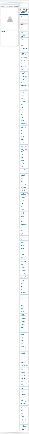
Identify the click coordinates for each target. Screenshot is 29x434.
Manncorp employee (22, 215)
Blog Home (21, 5)
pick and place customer (22, 267)
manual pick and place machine (13, 6)
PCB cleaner (22, 252)
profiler (21, 286)
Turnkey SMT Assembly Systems (23, 409)
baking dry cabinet (22, 63)
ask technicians (22, 45)
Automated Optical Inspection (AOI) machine (24, 48)
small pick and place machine (23, 324)
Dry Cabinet (21, 126)
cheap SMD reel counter (22, 88)
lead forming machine (22, 175)
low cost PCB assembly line (23, 194)
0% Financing (22, 32)
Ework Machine (22, 139)
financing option (22, 142)
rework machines (22, 305)
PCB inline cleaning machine (23, 261)
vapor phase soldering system (23, 419)
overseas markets (22, 242)
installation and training (22, 167)
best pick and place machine (23, 72)
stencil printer (22, 388)
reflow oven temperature (22, 295)
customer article (22, 105)
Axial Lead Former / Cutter (23, 60)
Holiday (21, 156)
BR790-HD (21, 82)
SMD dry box (22, 328)
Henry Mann (22, 154)
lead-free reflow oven (22, 177)
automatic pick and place (23, 56)
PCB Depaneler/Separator (23, 258)
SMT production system (22, 353)
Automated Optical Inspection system (24, 53)
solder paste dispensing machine (23, 374)
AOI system (21, 41)
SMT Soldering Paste (22, 362)
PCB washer (22, 264)
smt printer (21, 350)
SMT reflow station (22, 355)
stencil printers (22, 391)
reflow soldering (22, 299)
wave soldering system (22, 428)
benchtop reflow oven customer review (24, 70)
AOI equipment (22, 39)
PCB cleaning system (22, 255)
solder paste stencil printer (23, 378)
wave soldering (22, 425)
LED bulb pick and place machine (23, 184)
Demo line (21, 107)
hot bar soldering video (22, 160)
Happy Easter (22, 151)
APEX (21, 42)
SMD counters (22, 327)
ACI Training (22, 36)
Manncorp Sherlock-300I (23, 221)
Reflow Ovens (22, 296)
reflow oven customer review (23, 293)
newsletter (21, 233)
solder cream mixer (22, 369)
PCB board (21, 251)
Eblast (21, 130)
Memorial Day (22, 230)
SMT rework (21, 356)
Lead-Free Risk (22, 178)
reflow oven (21, 289)
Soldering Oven (22, 385)
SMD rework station (22, 333)
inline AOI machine (22, 163)
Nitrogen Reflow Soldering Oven (23, 238)
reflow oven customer (22, 292)
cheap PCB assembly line (23, 86)
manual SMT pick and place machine (23, 224)
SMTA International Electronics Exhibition (24, 365)
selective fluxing (22, 312)
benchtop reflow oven (22, 69)
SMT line (21, 343)
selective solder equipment (23, 315)
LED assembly (22, 181)
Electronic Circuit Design (23, 133)
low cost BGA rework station (23, 191)
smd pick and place (22, 330)
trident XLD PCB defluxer (23, 404)
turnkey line (21, 407)
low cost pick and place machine (8, 6)
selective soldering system (23, 321)
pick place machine (22, 280)
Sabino (21, 309)
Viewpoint (21, 420)
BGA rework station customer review (23, 76)
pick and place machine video (23, 276)
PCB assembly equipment (23, 247)
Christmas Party (22, 92)
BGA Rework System (22, 73)
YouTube (21, 28)
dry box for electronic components (23, 123)
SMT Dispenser (22, 340)
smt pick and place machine (23, 347)
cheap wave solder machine (23, 89)
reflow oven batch (22, 290)
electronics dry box (22, 136)
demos (21, 108)
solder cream (22, 368)
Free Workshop (22, 148)
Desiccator (21, 113)
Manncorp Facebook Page (23, 216)
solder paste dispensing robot (23, 375)
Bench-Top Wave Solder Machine (23, 66)
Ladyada (21, 171)
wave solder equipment (22, 422)
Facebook (21, 27)
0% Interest (21, 33)
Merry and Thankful (22, 231)
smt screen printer (22, 359)
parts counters (22, 244)
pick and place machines (23, 277)
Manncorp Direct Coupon (23, 213)
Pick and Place (22, 18)
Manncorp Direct (22, 212)
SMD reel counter (22, 331)
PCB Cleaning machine (22, 254)
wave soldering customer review (23, 426)
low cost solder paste (22, 200)
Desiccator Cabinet (22, 114)
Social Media (22, 366)
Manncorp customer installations (23, 210)
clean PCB (21, 94)
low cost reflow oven (22, 196)
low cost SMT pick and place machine (24, 199)
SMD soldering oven (22, 334)
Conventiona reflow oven (23, 101)
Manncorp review (22, 220)
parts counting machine (22, 245)
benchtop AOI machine (22, 67)
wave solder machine (22, 423)
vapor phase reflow (22, 416)
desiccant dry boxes (22, 111)
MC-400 (21, 227)
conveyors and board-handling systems (24, 102)
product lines (22, 283)
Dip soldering (22, 117)
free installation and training (23, 146)
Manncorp (21, 16)
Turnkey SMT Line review (23, 410)
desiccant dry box (22, 110)
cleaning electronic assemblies (23, 95)
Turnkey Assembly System (23, 406)
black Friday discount (22, 79)
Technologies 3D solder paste (23, 401)
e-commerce (22, 129)
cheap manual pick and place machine (24, 85)
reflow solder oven (22, 298)
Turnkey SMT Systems (22, 412)
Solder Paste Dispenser (22, 372)
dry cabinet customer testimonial (23, 127)
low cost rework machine (23, 197)
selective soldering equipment (23, 318)
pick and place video (22, 279)
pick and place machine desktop (23, 273)
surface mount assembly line (23, 393)
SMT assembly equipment (23, 336)
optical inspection (22, 241)
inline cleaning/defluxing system (23, 164)
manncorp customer (22, 209)
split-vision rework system (23, 387)
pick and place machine (22, 270)
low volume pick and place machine (23, 203)
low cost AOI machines (22, 190)
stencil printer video (22, 390)
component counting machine (23, 98)
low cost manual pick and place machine (24, 193)
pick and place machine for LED (23, 274)
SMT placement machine (23, 349)
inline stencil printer (22, 166)
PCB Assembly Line (22, 248)
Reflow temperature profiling (23, 301)
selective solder (22, 314)
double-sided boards (22, 120)
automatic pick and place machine (23, 57)
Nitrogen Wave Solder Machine (23, 239)
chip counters (22, 91)
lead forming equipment (22, 174)
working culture (22, 429)
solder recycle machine (22, 381)
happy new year (22, 153)
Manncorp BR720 (22, 207)
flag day (21, 143)
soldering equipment (22, 384)
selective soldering (22, 317)
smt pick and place (22, 346)
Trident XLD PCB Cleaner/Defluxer (23, 403)
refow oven (21, 302)
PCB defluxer (22, 257)
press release (22, 282)
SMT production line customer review (23, 352)
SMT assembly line (22, 337)
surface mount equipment (23, 394)
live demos (21, 188)
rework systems (22, 308)
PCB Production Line (22, 263)
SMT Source (22, 363)
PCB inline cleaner (22, 260)
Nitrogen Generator (22, 234)
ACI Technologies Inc (22, 35)
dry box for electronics (22, 124)
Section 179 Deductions (22, 311)
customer (21, 104)
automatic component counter (23, 54)
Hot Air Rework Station (22, 157)
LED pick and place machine (23, 187)
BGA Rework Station (22, 75)
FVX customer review (22, 150)
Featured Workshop (22, 140)
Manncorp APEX (22, 206)
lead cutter (21, 172)
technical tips (22, 400)
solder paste (22, 371)
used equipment (22, 413)
